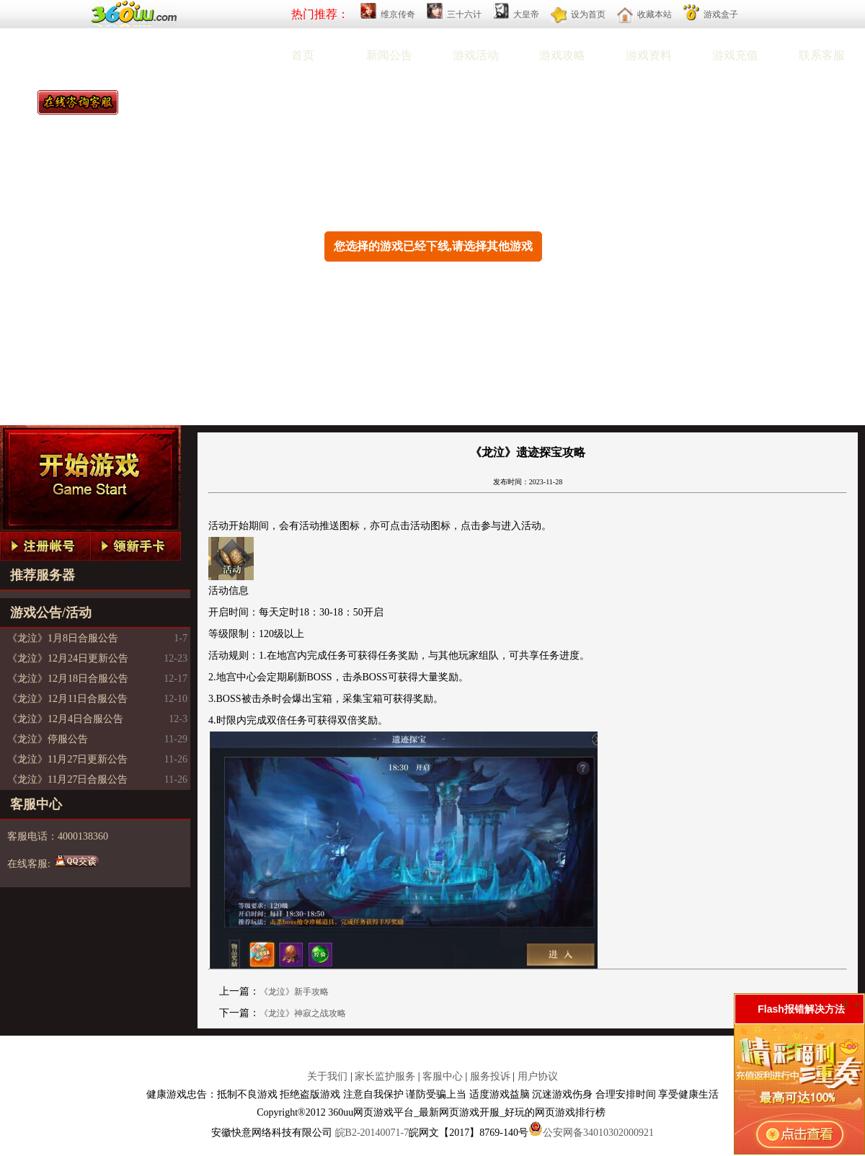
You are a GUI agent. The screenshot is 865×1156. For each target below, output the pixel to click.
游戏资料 (649, 55)
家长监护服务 (385, 1076)
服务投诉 (490, 1076)
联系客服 (822, 55)
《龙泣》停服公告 (47, 739)
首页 (302, 55)
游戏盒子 (721, 14)
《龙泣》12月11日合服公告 (67, 698)
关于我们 (327, 1076)
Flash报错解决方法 (801, 1009)
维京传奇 (398, 14)
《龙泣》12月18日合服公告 (67, 678)
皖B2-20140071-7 (372, 1132)
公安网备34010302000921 (598, 1132)
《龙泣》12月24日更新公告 (67, 658)
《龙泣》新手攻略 (294, 992)
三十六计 (464, 14)
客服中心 (442, 1076)
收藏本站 (654, 14)
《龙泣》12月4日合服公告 (65, 718)
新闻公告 (389, 55)
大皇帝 (526, 14)
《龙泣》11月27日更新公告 (67, 759)
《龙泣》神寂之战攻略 (303, 1013)
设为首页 (588, 14)
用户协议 (538, 1076)
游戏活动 (476, 55)
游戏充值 (735, 55)
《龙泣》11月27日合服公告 (67, 779)
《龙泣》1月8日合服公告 (62, 638)
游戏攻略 (562, 55)
